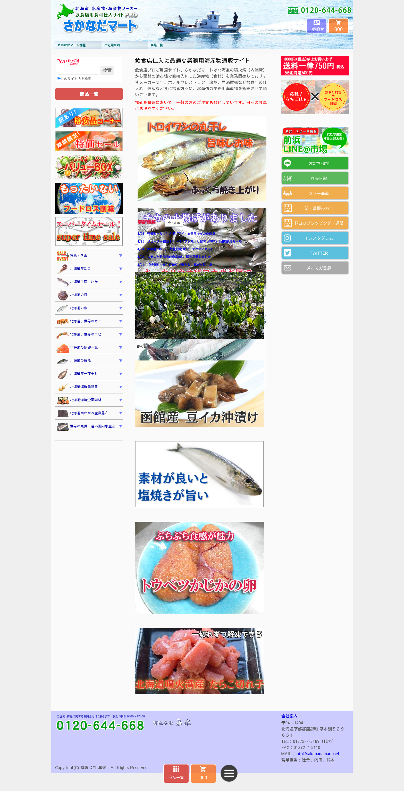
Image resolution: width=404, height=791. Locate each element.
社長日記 (319, 178)
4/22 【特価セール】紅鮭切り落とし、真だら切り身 (174, 265)
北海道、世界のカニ (78, 322)
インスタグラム (319, 238)
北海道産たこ (73, 269)
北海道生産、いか (77, 282)
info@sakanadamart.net (317, 753)
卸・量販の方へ (319, 208)
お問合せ (316, 28)
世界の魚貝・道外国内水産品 (85, 427)
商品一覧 (156, 45)
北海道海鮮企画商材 (78, 400)
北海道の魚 (71, 308)
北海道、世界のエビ (78, 335)
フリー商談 (319, 193)
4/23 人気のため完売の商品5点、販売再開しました (174, 257)
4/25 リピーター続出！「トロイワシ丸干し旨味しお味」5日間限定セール (189, 241)
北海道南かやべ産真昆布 (82, 413)
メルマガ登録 (319, 268)
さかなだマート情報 (72, 45)
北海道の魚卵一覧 (77, 348)
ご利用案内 (112, 45)
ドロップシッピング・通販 (319, 223)
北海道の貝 (71, 295)
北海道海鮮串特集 (77, 387)
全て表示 (174, 223)
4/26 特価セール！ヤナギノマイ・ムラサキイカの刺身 (176, 233)
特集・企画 (71, 256)
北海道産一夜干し (77, 374)
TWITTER (319, 253)
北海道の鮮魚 (73, 361)
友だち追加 (319, 163)
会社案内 (289, 716)
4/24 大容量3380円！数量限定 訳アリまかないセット (175, 249)
